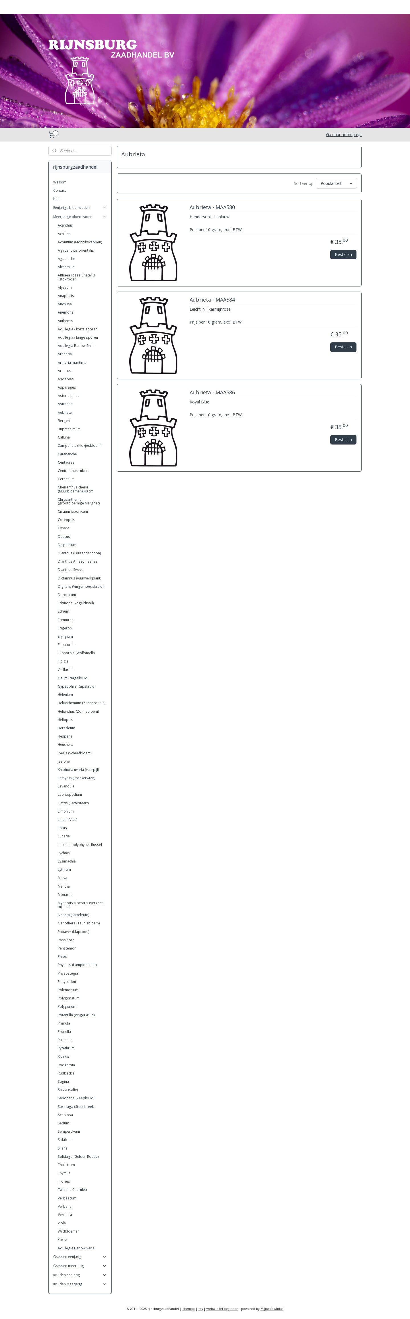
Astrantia (65, 403)
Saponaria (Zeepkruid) (76, 1098)
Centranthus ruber (73, 470)
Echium (63, 611)
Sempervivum (69, 1131)
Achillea (64, 233)
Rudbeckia (66, 1073)
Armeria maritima (72, 362)
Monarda (65, 894)
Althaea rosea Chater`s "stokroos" (76, 277)
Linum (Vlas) (67, 819)
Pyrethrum (66, 1048)
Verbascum (67, 1198)
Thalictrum (66, 1164)
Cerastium (66, 478)
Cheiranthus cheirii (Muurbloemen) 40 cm (75, 489)
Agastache (66, 258)
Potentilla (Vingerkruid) (76, 1015)
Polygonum (67, 1006)
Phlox (62, 956)
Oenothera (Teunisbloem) (79, 923)
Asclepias (66, 379)
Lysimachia (67, 861)
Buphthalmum (69, 429)
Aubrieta (65, 412)
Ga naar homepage (344, 134)
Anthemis (65, 320)
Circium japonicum (73, 511)
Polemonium (68, 989)
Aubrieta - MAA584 (212, 300)
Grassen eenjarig (80, 1256)
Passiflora (66, 940)
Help (57, 198)
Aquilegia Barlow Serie (76, 345)
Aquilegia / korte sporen (77, 329)
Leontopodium (70, 794)
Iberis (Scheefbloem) (75, 753)
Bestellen (343, 254)
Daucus (64, 536)
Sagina (63, 1081)
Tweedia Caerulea (72, 1189)
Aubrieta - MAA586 (212, 392)
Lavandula (66, 786)
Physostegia (68, 973)
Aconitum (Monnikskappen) (80, 242)
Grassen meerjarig (80, 1265)
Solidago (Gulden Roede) (78, 1156)
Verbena (64, 1206)
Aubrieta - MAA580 (212, 207)
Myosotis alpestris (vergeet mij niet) (80, 904)
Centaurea (66, 462)
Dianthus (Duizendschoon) (79, 553)
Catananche (67, 454)
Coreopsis (66, 519)
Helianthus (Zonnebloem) (78, 711)
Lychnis (64, 853)
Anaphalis (66, 295)
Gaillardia (65, 669)
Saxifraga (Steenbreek (76, 1106)
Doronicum (67, 594)
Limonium (66, 811)
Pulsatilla (65, 1039)
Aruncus (64, 370)
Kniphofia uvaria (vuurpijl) (78, 769)
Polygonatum (68, 998)
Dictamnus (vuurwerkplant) (79, 578)
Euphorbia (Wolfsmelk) (76, 653)
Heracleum (66, 728)
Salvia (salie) (68, 1089)
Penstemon (67, 948)
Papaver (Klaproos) (73, 931)
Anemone (65, 312)
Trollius (64, 1181)
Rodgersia (66, 1065)
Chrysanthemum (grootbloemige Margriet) (79, 501)
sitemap (189, 1308)
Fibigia (63, 661)
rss (200, 1308)
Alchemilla (66, 266)
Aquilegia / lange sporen (78, 337)
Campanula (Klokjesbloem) (80, 445)
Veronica (65, 1214)
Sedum (63, 1123)
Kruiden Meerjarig (80, 1284)
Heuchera (65, 744)
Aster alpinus (68, 395)
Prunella (64, 1031)
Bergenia (65, 420)
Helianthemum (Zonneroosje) (82, 702)
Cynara (63, 528)
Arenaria (65, 354)
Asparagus (67, 387)
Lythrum (64, 869)
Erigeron (65, 628)
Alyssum (65, 287)
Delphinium (67, 544)
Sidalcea (64, 1139)
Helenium (65, 694)
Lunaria (64, 836)
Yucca (62, 1239)
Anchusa (65, 304)
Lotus (62, 827)
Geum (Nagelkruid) (73, 678)
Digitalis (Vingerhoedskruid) (81, 586)
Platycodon (67, 981)
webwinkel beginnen (222, 1308)
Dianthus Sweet (70, 569)
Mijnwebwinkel (272, 1308)
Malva (62, 877)
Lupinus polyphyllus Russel (80, 844)
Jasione (64, 761)
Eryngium (65, 636)
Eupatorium (67, 644)
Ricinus (63, 1056)
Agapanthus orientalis (76, 250)
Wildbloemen (68, 1231)
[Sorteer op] (336, 183)
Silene (62, 1148)
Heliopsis (65, 719)
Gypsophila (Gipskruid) (77, 686)
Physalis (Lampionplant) (77, 964)
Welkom (59, 182)
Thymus (64, 1173)
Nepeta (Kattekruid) (73, 914)
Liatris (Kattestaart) (73, 803)
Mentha (64, 886)
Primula (64, 1023)
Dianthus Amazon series (78, 561)
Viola (62, 1223)
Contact (59, 190)
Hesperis (65, 736)
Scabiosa (65, 1114)
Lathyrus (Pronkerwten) (76, 777)
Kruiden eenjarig (80, 1274)
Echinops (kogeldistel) (76, 603)
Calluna (64, 437)
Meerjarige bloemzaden (80, 216)
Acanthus (65, 225)
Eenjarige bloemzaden (80, 207)
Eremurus (65, 619)
